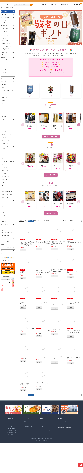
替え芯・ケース (5, 140)
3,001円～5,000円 (6, 62)
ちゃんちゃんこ (5, 235)
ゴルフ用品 (3, 116)
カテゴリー (10, 418)
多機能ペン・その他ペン (7, 134)
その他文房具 (5, 143)
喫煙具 (2, 250)
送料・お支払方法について (7, 260)
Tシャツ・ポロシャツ (7, 232)
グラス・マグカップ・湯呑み (8, 91)
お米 (3, 244)
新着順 (25, 220)
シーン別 (44, 4)
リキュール (4, 218)
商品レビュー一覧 (28, 426)
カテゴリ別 (53, 4)
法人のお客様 (4, 11)
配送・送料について (44, 424)
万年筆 (3, 128)
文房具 (2, 119)
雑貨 (3, 188)
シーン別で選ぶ (4, 35)
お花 (3, 185)
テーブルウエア (4, 81)
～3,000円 (4, 59)
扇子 (3, 164)
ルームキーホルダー (6, 176)
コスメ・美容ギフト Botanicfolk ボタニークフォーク (8, 48)
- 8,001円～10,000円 (12, 432)
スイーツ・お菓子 (6, 241)
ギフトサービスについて (45, 430)
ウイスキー (4, 209)
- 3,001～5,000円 (11, 428)
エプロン (4, 113)
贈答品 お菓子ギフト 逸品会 (8, 53)
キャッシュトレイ (6, 197)
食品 (2, 238)
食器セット (4, 100)
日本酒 (3, 203)
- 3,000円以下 (10, 426)
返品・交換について (44, 428)
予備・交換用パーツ (5, 253)
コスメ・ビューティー (6, 247)
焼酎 (3, 212)
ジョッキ (4, 87)
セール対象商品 (4, 31)
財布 (3, 152)
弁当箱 (3, 106)
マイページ (27, 418)
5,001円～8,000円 (6, 66)
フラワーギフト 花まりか (7, 43)
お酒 (2, 200)
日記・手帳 (4, 137)
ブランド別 (3, 38)
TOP (1, 7)
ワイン (3, 215)
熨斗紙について (4, 25)
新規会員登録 (27, 421)
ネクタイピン (5, 155)
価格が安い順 (37, 220)
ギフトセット (4, 78)
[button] (78, 124)
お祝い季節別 (6, 7)
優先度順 (48, 220)
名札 (3, 158)
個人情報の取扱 (48, 438)
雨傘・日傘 (4, 179)
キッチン (4, 110)
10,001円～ (4, 72)
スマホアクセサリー (6, 227)
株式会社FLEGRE (62, 424)
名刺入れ (4, 148)
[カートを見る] (79, 4)
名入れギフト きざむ (6, 40)
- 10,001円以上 (10, 434)
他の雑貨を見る (50, 213)
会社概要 (60, 418)
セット (3, 124)
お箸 (3, 103)
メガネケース (5, 170)
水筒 (3, 94)
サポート (42, 418)
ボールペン (4, 121)
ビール (3, 206)
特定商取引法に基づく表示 (37, 438)
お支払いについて (44, 426)
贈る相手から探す (65, 4)
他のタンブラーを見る (50, 136)
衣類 (2, 230)
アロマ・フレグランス (7, 194)
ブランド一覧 (10, 421)
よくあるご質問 (4, 28)
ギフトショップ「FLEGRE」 (64, 421)
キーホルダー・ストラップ (8, 161)
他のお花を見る (50, 175)
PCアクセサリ (4, 224)
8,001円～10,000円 (6, 69)
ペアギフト (3, 75)
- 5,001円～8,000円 (11, 430)
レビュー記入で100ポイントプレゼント (6, 21)
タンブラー (4, 84)
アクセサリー (5, 173)
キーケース (4, 167)
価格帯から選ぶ (4, 57)
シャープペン (5, 131)
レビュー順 (43, 220)
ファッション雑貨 (5, 146)
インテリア (3, 182)
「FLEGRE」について (6, 14)
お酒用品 (4, 221)
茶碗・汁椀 (4, 97)
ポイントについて (5, 17)
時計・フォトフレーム (7, 191)
